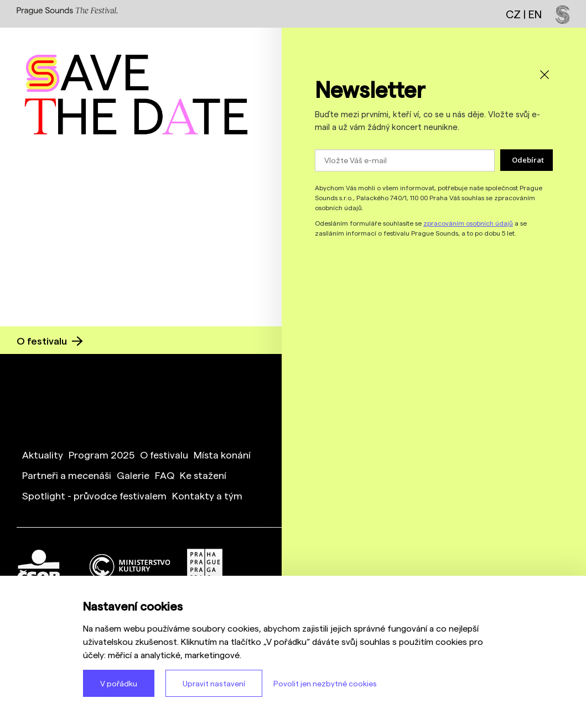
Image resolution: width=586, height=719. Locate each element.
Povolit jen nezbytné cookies (325, 683)
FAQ (164, 475)
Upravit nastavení (214, 683)
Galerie (133, 475)
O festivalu (50, 340)
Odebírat (528, 160)
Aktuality (42, 454)
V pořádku (118, 683)
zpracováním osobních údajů (468, 223)
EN (535, 13)
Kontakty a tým (207, 495)
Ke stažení (203, 475)
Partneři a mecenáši (66, 475)
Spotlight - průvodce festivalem (94, 495)
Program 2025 (101, 454)
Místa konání (222, 454)
